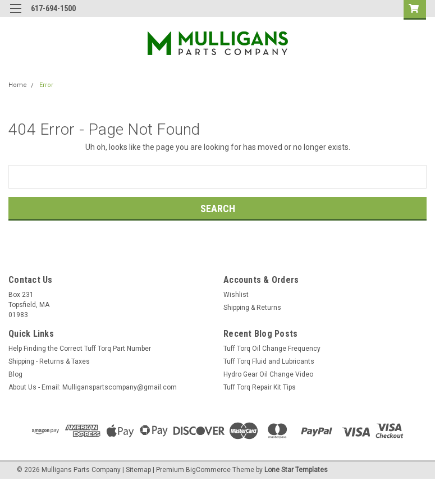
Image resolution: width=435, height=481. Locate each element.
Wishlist (236, 295)
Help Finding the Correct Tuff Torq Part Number (79, 348)
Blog (15, 374)
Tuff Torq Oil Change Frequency (271, 348)
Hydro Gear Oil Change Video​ (268, 374)
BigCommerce (208, 470)
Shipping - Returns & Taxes (49, 361)
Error (46, 85)
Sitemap (138, 470)
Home (17, 85)
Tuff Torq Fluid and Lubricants (268, 361)
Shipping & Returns (252, 307)
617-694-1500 (53, 8)
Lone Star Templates (296, 470)
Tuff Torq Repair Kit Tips (259, 387)
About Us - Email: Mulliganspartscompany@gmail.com (92, 387)
